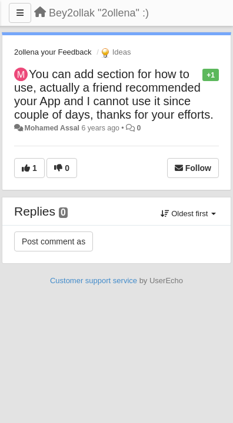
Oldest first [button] (188, 213)
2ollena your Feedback (53, 52)
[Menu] (20, 13)
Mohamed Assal (51, 128)
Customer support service (93, 280)
